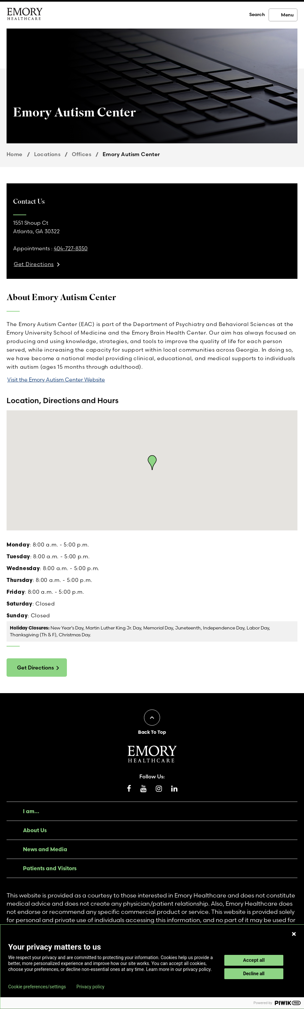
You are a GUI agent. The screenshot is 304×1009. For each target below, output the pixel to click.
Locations (47, 154)
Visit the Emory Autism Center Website (56, 379)
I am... (31, 811)
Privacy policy (90, 986)
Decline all (253, 973)
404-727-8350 (71, 248)
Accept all (254, 960)
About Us (35, 830)
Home (15, 154)
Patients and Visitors (49, 868)
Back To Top (152, 732)
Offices (81, 154)
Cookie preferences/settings (37, 986)
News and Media (45, 849)
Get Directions (35, 667)
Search (257, 14)
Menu (287, 15)
